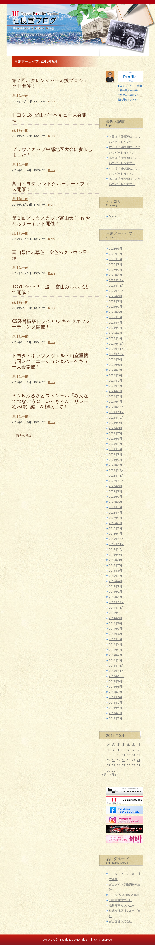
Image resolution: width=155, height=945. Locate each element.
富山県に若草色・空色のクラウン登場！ (49, 255)
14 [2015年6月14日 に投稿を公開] (138, 755)
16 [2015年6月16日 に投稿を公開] (113, 760)
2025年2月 (115, 333)
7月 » (113, 775)
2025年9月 (115, 296)
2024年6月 (115, 375)
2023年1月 (115, 465)
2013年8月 (115, 687)
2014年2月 (115, 655)
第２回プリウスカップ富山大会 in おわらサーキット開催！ (51, 221)
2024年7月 (115, 370)
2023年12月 (116, 407)
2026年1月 (115, 275)
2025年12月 (116, 280)
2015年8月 (115, 560)
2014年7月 (115, 629)
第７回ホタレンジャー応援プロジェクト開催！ (50, 83)
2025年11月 (116, 285)
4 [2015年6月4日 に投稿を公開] (123, 749)
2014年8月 (115, 623)
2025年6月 (115, 312)
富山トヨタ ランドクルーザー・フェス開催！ (51, 186)
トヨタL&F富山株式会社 (124, 895)
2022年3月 (115, 518)
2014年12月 (116, 602)
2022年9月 (115, 486)
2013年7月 (115, 692)
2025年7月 (115, 307)
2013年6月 (115, 697)
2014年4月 (115, 644)
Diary (51, 101)
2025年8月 (115, 301)
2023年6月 (115, 439)
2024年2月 (115, 396)
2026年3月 (115, 264)
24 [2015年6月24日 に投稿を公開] (118, 765)
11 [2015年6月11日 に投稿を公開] (123, 755)
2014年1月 (115, 660)
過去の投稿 (21, 435)
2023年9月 (115, 423)
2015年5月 (115, 576)
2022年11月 (116, 475)
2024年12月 (116, 343)
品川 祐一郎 (20, 96)
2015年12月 (116, 539)
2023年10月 (116, 417)
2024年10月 (116, 354)
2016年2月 (115, 528)
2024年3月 (115, 391)
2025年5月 (115, 317)
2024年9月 (115, 359)
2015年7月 (115, 565)
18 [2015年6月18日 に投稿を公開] (123, 760)
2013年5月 (115, 702)
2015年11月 (116, 544)
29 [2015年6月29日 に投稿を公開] (108, 771)
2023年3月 (115, 454)
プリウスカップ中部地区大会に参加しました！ (52, 152)
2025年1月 (115, 338)
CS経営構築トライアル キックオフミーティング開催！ (51, 324)
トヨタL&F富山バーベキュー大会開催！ (49, 117)
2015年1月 (115, 597)
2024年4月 (115, 386)
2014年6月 (115, 634)
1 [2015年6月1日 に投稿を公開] (108, 749)
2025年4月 (115, 322)
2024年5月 (115, 380)
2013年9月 (115, 681)
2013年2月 (115, 718)
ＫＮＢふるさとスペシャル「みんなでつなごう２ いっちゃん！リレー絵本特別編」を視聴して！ (50, 401)
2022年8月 (115, 491)
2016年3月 (115, 523)
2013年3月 (115, 713)
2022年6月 (115, 502)
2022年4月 (115, 512)
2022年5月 (115, 507)
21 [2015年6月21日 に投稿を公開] (138, 760)
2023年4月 (115, 449)
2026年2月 (115, 270)
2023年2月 (115, 460)
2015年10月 (116, 549)
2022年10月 (116, 481)
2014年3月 (115, 650)
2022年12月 (116, 470)
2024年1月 (115, 402)
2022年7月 (115, 497)
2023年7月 (115, 433)
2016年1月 (115, 534)
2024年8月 (115, 365)
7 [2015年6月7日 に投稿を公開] (138, 749)
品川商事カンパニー (122, 905)
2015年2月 (115, 592)
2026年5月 (115, 254)
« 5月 (103, 775)
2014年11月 (116, 607)
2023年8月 (115, 428)
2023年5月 (115, 444)
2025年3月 (115, 328)
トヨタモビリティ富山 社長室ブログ (34, 27)
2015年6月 (115, 570)
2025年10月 (116, 291)
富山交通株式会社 (120, 921)
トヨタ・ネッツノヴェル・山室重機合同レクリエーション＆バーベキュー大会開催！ (50, 361)
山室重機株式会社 (120, 900)
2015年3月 (115, 586)
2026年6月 (115, 248)
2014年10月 (116, 613)
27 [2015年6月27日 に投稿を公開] (133, 765)
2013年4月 (115, 708)
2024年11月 (116, 349)
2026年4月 (115, 259)
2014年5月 (115, 639)
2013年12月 (116, 665)
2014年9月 (115, 618)
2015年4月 (115, 581)
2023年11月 (116, 412)
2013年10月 (116, 676)
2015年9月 (115, 555)
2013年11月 (116, 671)
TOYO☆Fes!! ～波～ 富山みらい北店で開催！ (50, 289)
